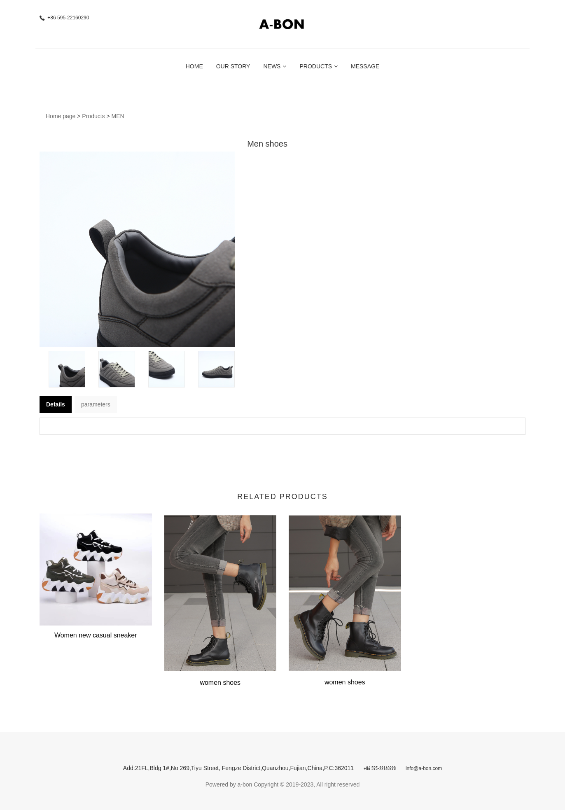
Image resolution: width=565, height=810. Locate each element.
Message (365, 66)
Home (194, 66)
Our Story (233, 66)
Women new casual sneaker (95, 635)
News (274, 66)
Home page (60, 116)
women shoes (220, 682)
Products (318, 66)
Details (55, 404)
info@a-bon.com (424, 768)
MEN (118, 116)
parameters (95, 404)
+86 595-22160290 (380, 768)
